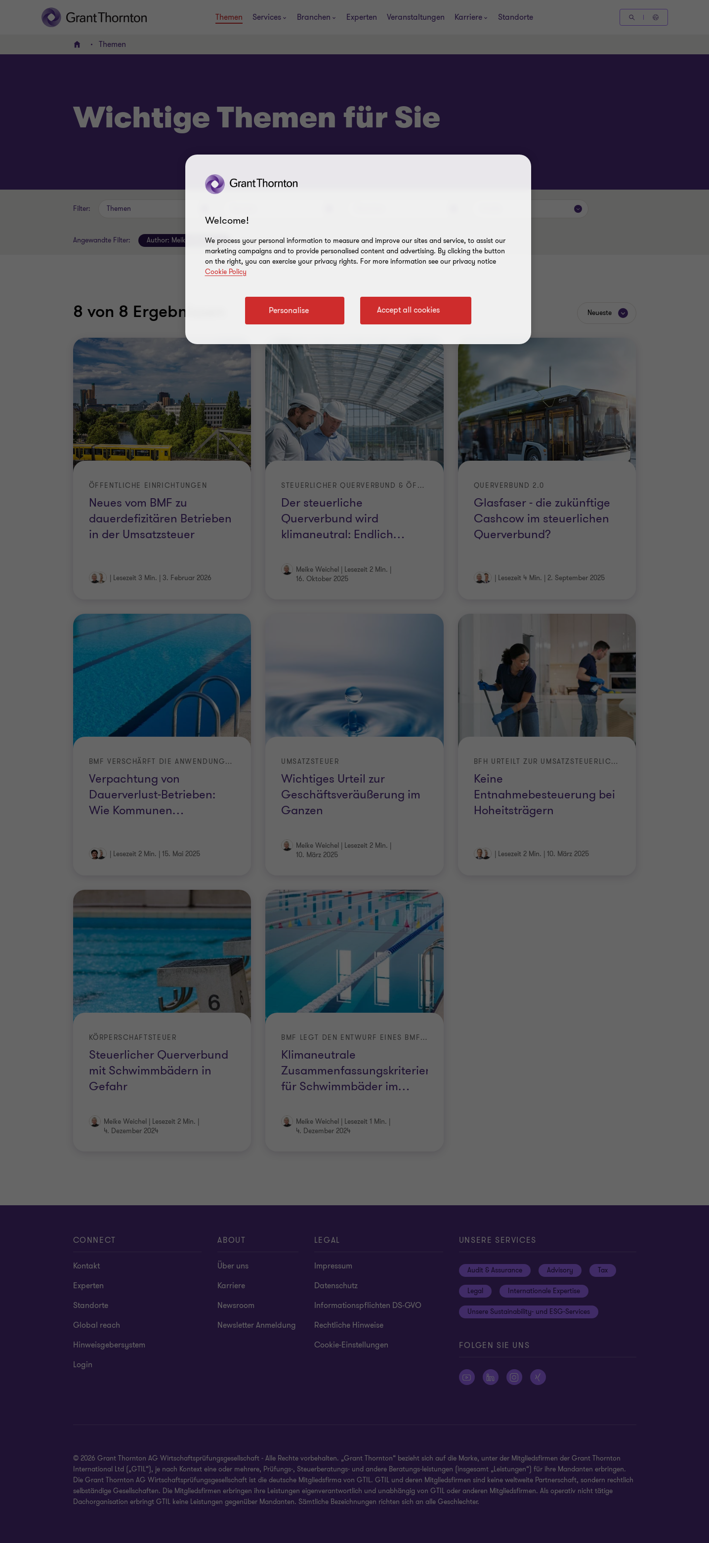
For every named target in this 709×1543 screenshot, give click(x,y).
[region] (358, 249)
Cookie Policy (226, 272)
